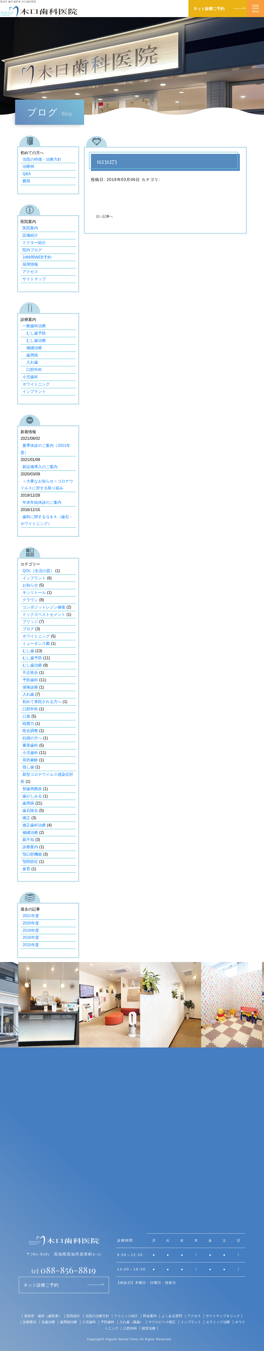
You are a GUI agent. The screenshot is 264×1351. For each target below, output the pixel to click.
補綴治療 (32, 348)
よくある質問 (172, 1315)
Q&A (26, 174)
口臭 (26, 716)
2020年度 (30, 923)
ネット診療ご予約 (209, 8)
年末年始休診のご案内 (41, 502)
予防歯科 (30, 680)
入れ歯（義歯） (131, 1322)
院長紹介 (73, 1315)
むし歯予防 (34, 333)
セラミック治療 (218, 1322)
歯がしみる (32, 796)
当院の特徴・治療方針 (41, 159)
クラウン (30, 600)
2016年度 (30, 937)
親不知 (28, 840)
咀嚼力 (28, 724)
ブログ (28, 629)
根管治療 (149, 1328)
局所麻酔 (30, 760)
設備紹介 (30, 235)
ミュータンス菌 (36, 643)
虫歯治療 (48, 1322)
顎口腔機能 (32, 854)
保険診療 (30, 687)
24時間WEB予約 (36, 257)
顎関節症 (30, 861)
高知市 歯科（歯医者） (43, 1315)
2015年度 (30, 945)
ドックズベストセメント (43, 614)
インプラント (34, 391)
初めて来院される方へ (41, 702)
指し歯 (28, 767)
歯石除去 (30, 810)
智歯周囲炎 (32, 789)
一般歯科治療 (34, 326)
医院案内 (30, 228)
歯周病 (30, 355)
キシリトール (34, 592)
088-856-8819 (63, 1270)
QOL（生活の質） (38, 571)
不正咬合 (30, 672)
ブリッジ (30, 621)
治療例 (28, 166)
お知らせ (30, 585)
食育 (26, 869)
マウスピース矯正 (162, 1322)
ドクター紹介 (34, 243)
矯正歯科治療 (34, 825)
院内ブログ (32, 250)
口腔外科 (32, 369)
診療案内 (30, 847)
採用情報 (30, 264)
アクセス (30, 272)
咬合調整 (30, 731)
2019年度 (30, 930)
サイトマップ (34, 279)
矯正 (26, 818)
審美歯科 (30, 745)
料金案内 (150, 1315)
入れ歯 (30, 362)
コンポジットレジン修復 (43, 607)
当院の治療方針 (97, 1315)
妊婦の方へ (32, 738)
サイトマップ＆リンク (223, 1315)
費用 (26, 181)
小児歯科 (30, 377)
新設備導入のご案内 (40, 467)
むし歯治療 (34, 340)
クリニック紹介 (126, 1315)
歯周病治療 (68, 1322)
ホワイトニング (36, 384)
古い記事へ (104, 216)
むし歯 (28, 651)
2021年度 (30, 916)
